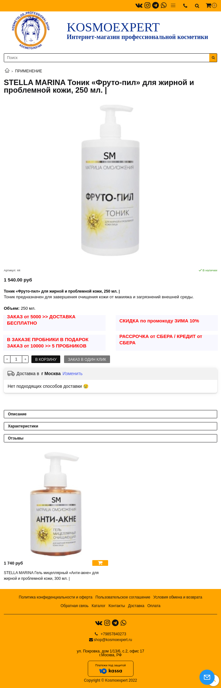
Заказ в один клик (87, 359)
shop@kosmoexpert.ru (113, 640)
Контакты (116, 606)
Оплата (153, 606)
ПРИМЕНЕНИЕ (28, 71)
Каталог (99, 606)
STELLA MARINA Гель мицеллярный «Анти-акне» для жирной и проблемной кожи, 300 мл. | (51, 576)
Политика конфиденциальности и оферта (55, 597)
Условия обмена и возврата (177, 597)
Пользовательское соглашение (122, 597)
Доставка (136, 606)
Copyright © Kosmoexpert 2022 (110, 680)
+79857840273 (113, 634)
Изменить (72, 373)
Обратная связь (74, 606)
